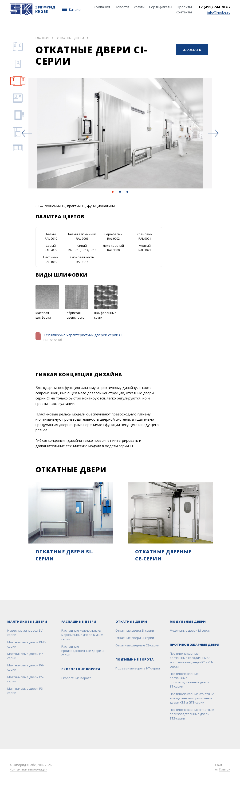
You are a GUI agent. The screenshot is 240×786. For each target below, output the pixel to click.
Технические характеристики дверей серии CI (82, 334)
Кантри (224, 769)
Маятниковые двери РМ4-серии (26, 644)
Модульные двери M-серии (190, 630)
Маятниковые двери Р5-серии (25, 679)
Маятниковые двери (27, 621)
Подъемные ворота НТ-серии (137, 668)
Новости (121, 6)
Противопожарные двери (195, 644)
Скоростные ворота (80, 669)
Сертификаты (160, 6)
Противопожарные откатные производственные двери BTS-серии (192, 714)
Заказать (192, 49)
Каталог (72, 9)
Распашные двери (78, 621)
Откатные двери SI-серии (134, 630)
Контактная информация (28, 769)
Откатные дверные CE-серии (137, 645)
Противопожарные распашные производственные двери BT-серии (189, 680)
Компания (102, 6)
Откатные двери (70, 38)
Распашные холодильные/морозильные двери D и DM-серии (82, 634)
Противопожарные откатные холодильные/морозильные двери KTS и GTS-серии (192, 698)
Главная (42, 38)
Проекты (184, 6)
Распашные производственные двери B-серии (83, 650)
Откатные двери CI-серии (134, 638)
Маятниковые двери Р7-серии (25, 656)
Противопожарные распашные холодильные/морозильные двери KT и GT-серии (191, 660)
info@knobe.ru (218, 12)
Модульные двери (188, 621)
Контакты (184, 12)
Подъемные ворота (134, 659)
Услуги (139, 6)
